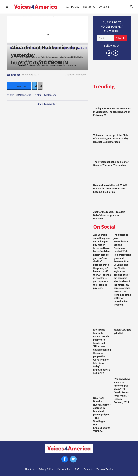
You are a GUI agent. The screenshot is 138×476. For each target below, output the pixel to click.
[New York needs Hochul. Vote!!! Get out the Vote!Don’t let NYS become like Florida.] (112, 176)
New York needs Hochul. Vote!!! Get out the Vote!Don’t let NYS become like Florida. (110, 188)
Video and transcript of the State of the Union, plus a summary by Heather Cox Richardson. (110, 138)
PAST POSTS (72, 6)
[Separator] (40, 86)
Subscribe (121, 38)
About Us (29, 469)
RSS (77, 469)
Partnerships (63, 469)
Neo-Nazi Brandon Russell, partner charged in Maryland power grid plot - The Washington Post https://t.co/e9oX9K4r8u (102, 415)
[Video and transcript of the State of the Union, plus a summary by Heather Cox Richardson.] (112, 126)
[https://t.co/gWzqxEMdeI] (122, 318)
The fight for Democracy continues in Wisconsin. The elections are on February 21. (112, 112)
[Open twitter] (109, 53)
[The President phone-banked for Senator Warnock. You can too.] (112, 152)
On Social (104, 6)
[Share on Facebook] (19, 86)
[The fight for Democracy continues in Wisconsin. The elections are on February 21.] (112, 99)
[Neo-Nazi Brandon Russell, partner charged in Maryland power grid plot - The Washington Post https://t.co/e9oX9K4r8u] (102, 386)
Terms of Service (104, 469)
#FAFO (37, 95)
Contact (88, 469)
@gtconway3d (24, 95)
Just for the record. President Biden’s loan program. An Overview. (109, 215)
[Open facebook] (115, 53)
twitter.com (50, 95)
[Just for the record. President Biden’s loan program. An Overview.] (112, 202)
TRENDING (89, 6)
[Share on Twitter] (34, 86)
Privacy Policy (46, 469)
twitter (10, 95)
